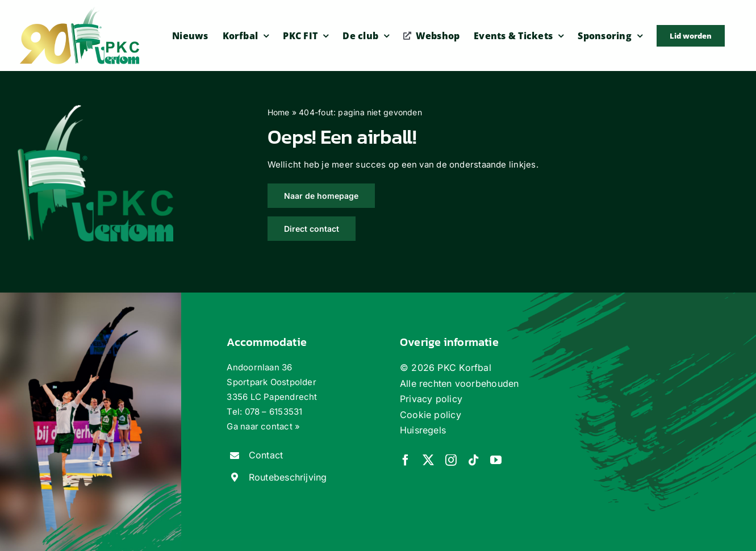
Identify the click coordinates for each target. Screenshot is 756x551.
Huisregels (423, 430)
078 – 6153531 (274, 411)
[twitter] (428, 460)
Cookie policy (430, 414)
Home (279, 112)
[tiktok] (474, 460)
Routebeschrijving (288, 477)
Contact (266, 455)
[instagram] (451, 460)
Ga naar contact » (263, 426)
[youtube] (496, 460)
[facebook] (405, 460)
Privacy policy (431, 398)
